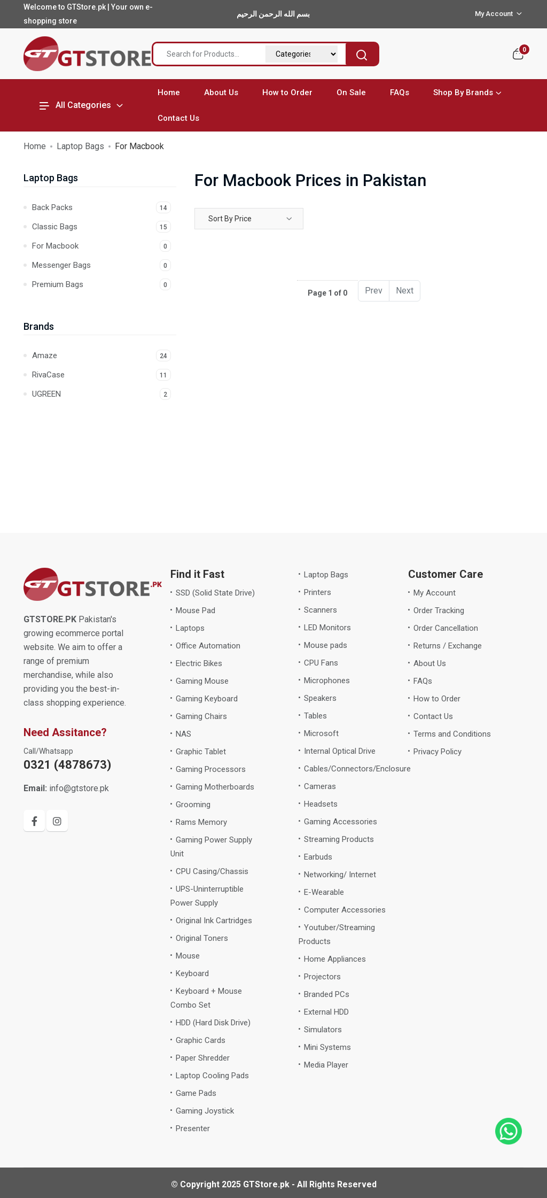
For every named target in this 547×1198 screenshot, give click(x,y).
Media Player (326, 1065)
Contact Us (178, 118)
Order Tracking (438, 610)
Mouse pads (325, 645)
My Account (434, 593)
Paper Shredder (203, 1058)
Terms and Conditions (452, 734)
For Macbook (101, 246)
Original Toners (202, 938)
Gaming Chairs (201, 716)
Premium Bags (101, 284)
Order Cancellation (445, 628)
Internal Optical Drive (340, 751)
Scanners (320, 610)
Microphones (327, 680)
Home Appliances (335, 959)
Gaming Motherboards (215, 787)
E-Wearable (324, 892)
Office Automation (208, 646)
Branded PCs (326, 994)
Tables (315, 716)
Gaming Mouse (202, 681)
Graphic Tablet (201, 751)
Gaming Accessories (340, 821)
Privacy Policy (437, 751)
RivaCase (101, 375)
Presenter (193, 1128)
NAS (183, 734)
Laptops (190, 628)
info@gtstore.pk (66, 788)
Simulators (323, 1029)
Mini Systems (327, 1047)
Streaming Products (339, 839)
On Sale (351, 92)
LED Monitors (327, 627)
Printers (317, 592)
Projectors (322, 976)
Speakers (320, 698)
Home (169, 92)
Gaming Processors (211, 769)
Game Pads (196, 1093)
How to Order (287, 92)
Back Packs (101, 207)
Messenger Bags (101, 265)
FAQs (399, 92)
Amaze (101, 355)
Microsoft (321, 733)
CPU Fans (321, 663)
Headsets (321, 804)
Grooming (193, 804)
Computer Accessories (345, 910)
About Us (221, 92)
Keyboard (192, 973)
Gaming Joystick (205, 1111)
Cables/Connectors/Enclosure (357, 769)
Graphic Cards (200, 1040)
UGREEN (101, 394)
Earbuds (318, 857)
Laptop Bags (80, 146)
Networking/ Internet (340, 874)
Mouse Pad (195, 610)
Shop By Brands (463, 92)
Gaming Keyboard (207, 699)
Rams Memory (201, 822)
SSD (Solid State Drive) (215, 593)
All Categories (75, 105)
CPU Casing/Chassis (212, 871)
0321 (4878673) (67, 764)
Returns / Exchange (447, 646)
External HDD (326, 1012)
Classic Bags (101, 227)
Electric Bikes (199, 663)
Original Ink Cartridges (214, 920)
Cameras (320, 786)
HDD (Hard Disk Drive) (213, 1022)
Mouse (188, 956)
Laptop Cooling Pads (212, 1075)
